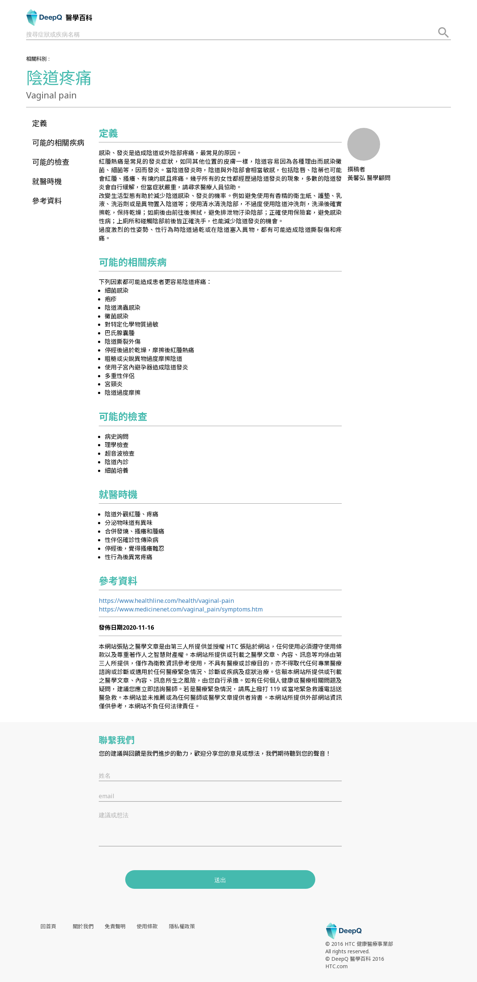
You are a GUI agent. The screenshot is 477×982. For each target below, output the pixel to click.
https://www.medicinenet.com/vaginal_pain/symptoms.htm (181, 609)
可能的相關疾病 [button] (58, 143)
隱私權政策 (182, 926)
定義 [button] (39, 123)
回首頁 (48, 926)
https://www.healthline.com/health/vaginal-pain (166, 601)
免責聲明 (115, 926)
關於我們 (83, 926)
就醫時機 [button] (47, 181)
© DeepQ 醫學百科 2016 (354, 958)
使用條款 (147, 926)
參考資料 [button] (47, 201)
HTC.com (336, 966)
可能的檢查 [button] (50, 162)
